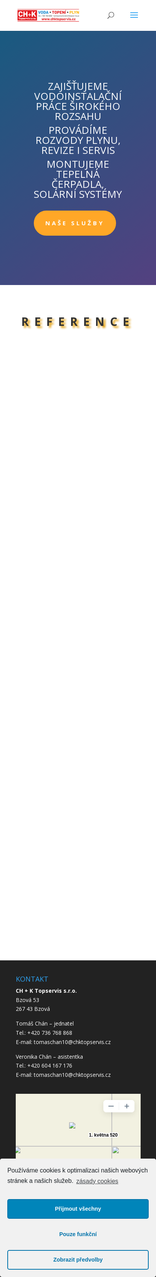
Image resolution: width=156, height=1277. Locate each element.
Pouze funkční (78, 1234)
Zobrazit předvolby (78, 1260)
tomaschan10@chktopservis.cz (72, 1074)
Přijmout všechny (78, 1209)
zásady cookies (97, 1181)
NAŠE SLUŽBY (75, 223)
